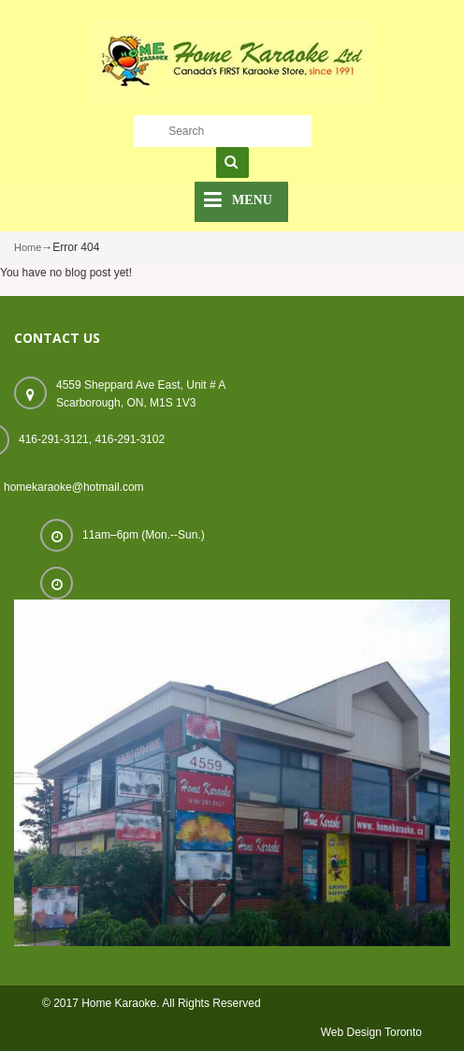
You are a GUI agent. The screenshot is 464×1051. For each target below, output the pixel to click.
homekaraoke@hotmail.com (74, 487)
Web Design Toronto (371, 1032)
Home (27, 247)
